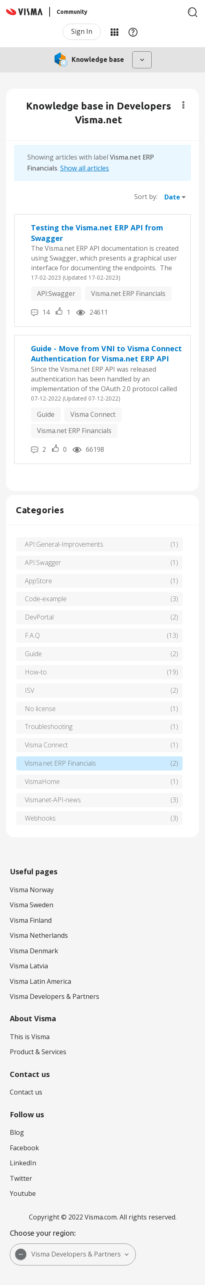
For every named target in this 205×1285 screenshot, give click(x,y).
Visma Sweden (31, 904)
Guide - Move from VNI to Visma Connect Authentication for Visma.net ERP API (106, 354)
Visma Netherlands (39, 935)
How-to (36, 672)
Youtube (23, 1193)
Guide (46, 414)
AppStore (38, 580)
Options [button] (183, 105)
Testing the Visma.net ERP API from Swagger (97, 233)
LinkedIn (23, 1162)
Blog (17, 1132)
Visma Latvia (29, 965)
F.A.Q (32, 635)
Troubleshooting (48, 726)
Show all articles (84, 168)
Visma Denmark (34, 950)
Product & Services (38, 1051)
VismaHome (42, 781)
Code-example (46, 598)
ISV (29, 690)
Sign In (81, 31)
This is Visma (30, 1036)
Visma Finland (31, 920)
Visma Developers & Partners (54, 996)
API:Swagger (56, 293)
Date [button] (172, 197)
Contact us (26, 1092)
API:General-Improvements (64, 544)
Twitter (21, 1178)
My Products (114, 31)
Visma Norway (32, 889)
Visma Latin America (40, 981)
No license (40, 708)
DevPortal (39, 617)
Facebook (24, 1147)
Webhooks (40, 818)
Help (133, 31)
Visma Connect (93, 414)
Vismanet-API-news (53, 799)
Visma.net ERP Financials (128, 293)
